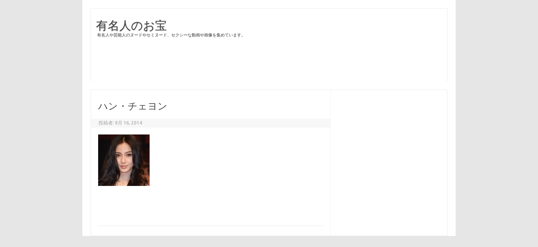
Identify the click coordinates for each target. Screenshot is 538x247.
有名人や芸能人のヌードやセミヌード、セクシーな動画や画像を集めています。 (171, 35)
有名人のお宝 (131, 25)
